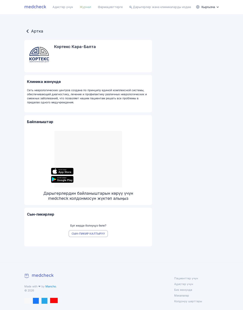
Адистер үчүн (62, 7)
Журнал (85, 7)
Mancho (50, 286)
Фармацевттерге (110, 7)
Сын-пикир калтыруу (88, 233)
